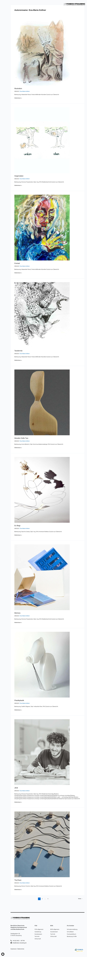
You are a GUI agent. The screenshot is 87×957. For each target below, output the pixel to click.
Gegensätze (18, 176)
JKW (16, 788)
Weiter (80, 898)
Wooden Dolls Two (21, 438)
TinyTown (17, 880)
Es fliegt (17, 526)
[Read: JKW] (42, 752)
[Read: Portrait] (42, 227)
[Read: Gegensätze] (42, 140)
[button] (3, 954)
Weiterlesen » (18, 98)
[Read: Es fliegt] (42, 489)
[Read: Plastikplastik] (42, 664)
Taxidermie (18, 351)
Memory (17, 613)
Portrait (17, 263)
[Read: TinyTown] (42, 844)
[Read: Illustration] (42, 52)
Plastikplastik (19, 700)
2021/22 (16, 91)
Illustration (18, 88)
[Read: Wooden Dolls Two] (42, 402)
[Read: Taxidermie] (42, 315)
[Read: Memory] (42, 577)
